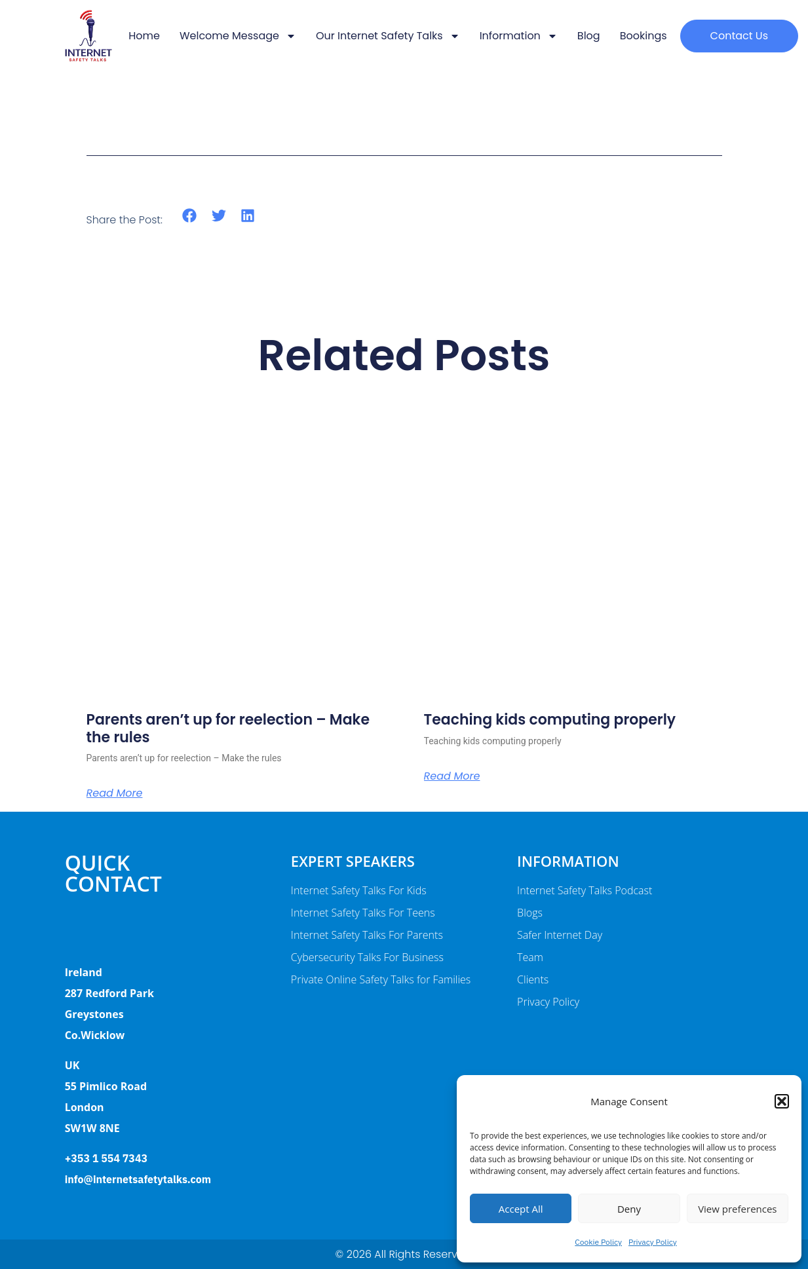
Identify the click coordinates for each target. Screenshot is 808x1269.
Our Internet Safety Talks (388, 36)
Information (519, 36)
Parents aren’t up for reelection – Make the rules (228, 728)
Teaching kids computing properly (550, 720)
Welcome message (238, 36)
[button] (781, 1101)
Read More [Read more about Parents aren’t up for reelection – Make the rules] (115, 793)
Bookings (643, 35)
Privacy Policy (652, 1242)
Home (144, 35)
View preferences (737, 1208)
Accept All (521, 1208)
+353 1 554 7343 (106, 1158)
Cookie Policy (598, 1242)
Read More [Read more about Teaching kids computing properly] (452, 776)
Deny (629, 1208)
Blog (588, 35)
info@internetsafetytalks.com (138, 1179)
